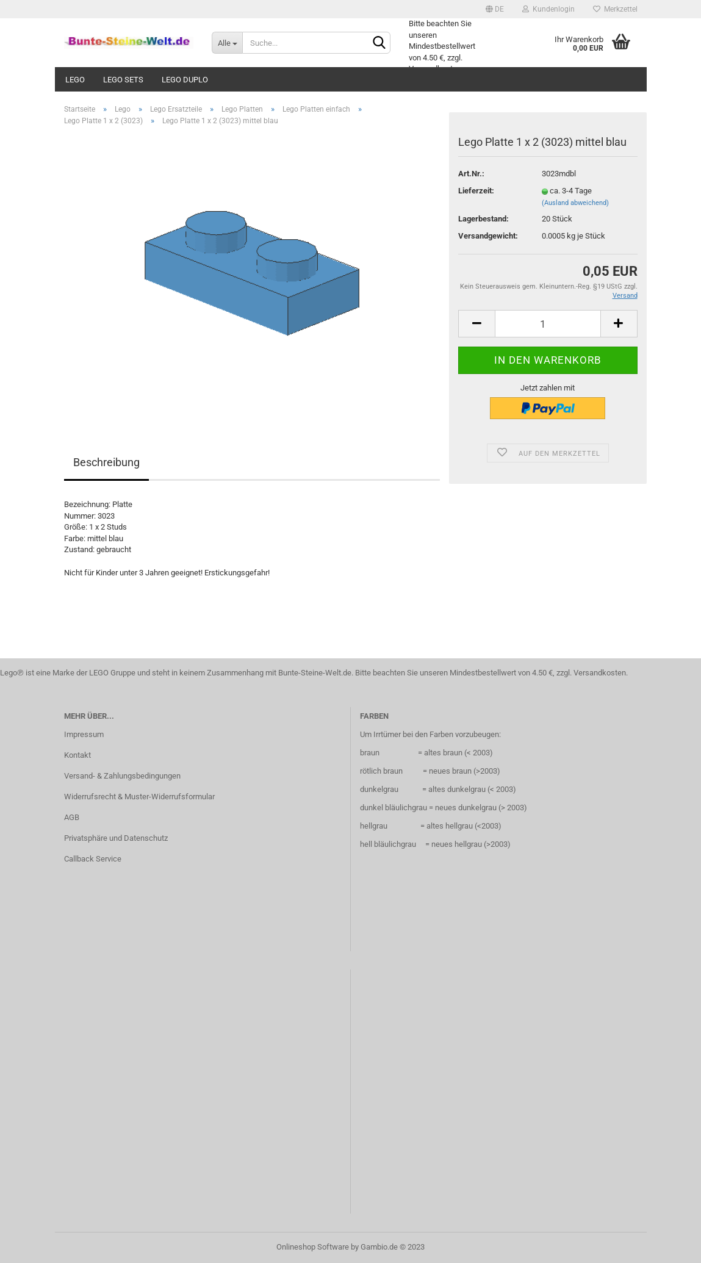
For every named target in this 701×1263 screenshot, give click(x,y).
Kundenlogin (548, 9)
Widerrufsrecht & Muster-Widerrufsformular (139, 796)
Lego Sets (123, 79)
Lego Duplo (185, 79)
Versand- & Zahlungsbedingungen (122, 775)
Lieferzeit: (476, 190)
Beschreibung (106, 462)
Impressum (84, 734)
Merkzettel (615, 9)
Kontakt (77, 755)
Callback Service (92, 858)
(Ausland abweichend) (575, 203)
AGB (71, 817)
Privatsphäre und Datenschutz (116, 838)
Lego (75, 79)
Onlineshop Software (312, 1246)
